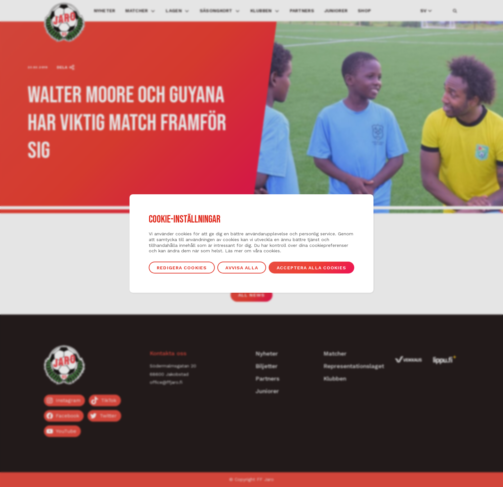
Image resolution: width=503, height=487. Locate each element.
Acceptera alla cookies (311, 267)
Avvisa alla (241, 267)
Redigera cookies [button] (182, 267)
